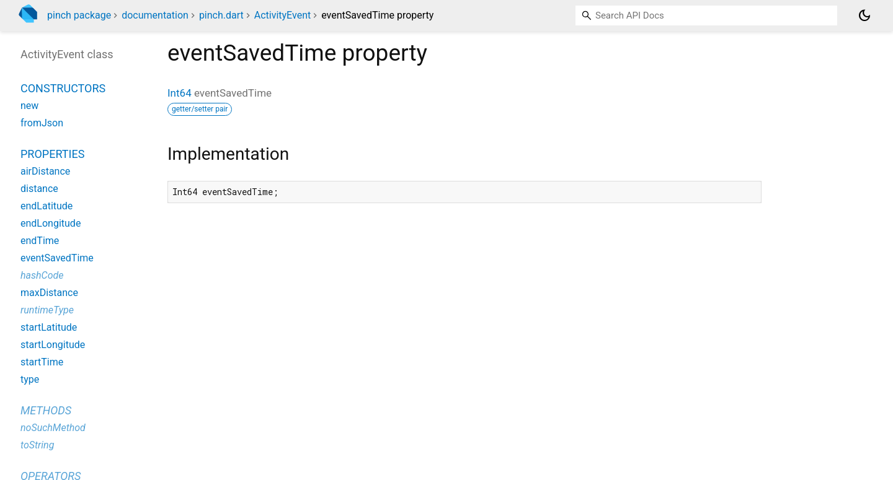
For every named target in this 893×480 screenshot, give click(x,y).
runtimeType (47, 310)
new (29, 105)
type (29, 379)
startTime (41, 362)
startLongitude (52, 345)
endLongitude (50, 223)
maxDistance (49, 293)
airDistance (45, 171)
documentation (155, 15)
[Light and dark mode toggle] (864, 15)
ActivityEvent (282, 15)
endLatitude (46, 206)
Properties (52, 153)
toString (37, 445)
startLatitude (48, 327)
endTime (39, 241)
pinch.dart (221, 15)
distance (39, 188)
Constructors (62, 88)
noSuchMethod (53, 428)
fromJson (41, 123)
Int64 (179, 93)
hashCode (41, 275)
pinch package (79, 15)
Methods (45, 410)
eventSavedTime (57, 258)
